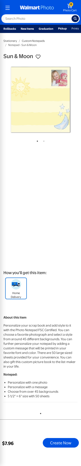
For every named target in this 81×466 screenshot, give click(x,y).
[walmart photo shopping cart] (70, 7)
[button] (38, 56)
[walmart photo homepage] (37, 7)
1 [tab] (36, 140)
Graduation (46, 28)
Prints (75, 28)
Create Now (60, 442)
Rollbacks (9, 28)
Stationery (10, 41)
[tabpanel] (40, 99)
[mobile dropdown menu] (7, 7)
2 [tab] (43, 140)
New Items (27, 28)
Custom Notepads (33, 41)
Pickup (62, 28)
